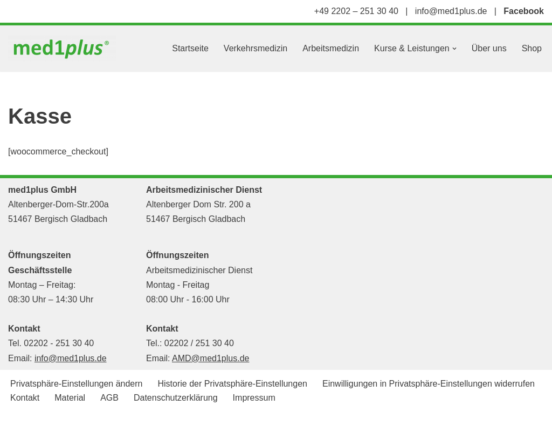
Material (69, 397)
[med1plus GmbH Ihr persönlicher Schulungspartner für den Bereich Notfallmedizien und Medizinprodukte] (64, 48)
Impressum (254, 397)
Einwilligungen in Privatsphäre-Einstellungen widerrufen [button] (428, 383)
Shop (532, 48)
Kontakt (24, 397)
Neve (18, 425)
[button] (454, 48)
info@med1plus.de (451, 11)
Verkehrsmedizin (255, 48)
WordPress (116, 425)
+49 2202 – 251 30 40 (356, 11)
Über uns (489, 48)
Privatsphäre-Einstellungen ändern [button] (76, 383)
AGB (109, 397)
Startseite (190, 48)
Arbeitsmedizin (330, 48)
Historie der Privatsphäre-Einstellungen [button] (232, 383)
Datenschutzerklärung (176, 397)
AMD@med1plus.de (210, 358)
